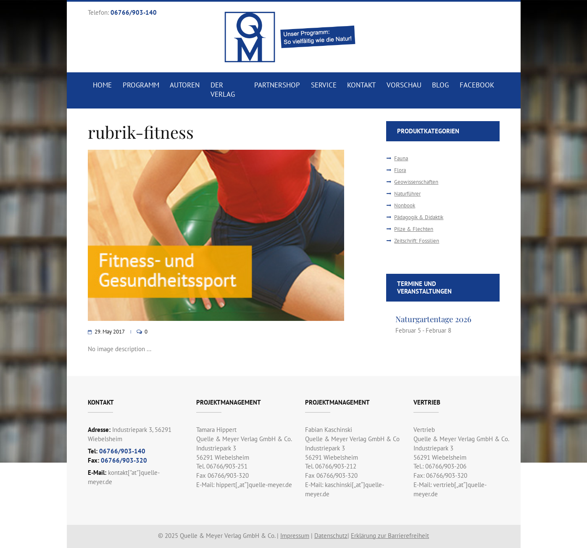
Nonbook (404, 205)
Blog (440, 85)
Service (324, 85)
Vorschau (404, 85)
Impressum (294, 536)
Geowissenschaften (416, 181)
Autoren (185, 85)
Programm (141, 85)
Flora (400, 170)
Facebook (477, 85)
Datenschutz (330, 536)
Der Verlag (223, 89)
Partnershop (277, 85)
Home (102, 85)
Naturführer (407, 193)
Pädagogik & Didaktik (418, 217)
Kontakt (361, 85)
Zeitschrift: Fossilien (416, 240)
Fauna (401, 158)
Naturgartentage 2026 (433, 319)
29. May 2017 (110, 331)
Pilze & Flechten (413, 229)
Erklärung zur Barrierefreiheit (390, 536)
